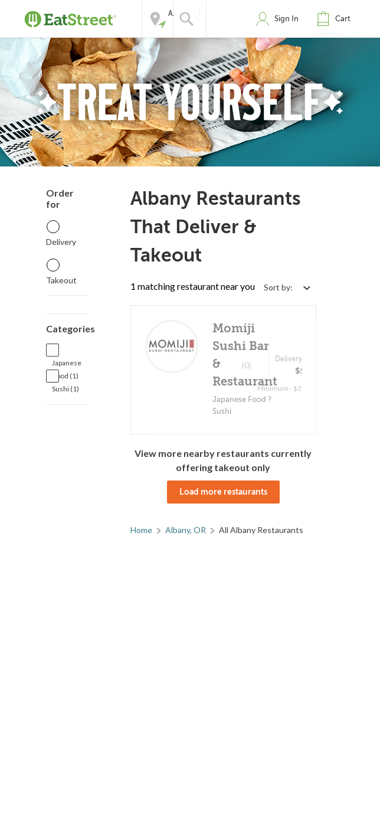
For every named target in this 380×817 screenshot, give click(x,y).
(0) (246, 365)
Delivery (61, 242)
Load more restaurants (223, 491)
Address (171, 13)
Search (199, 13)
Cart (342, 18)
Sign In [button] (286, 18)
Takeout (61, 280)
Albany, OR (185, 530)
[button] (336, 19)
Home (141, 530)
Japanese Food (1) (66, 364)
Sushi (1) (65, 388)
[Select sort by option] (286, 287)
